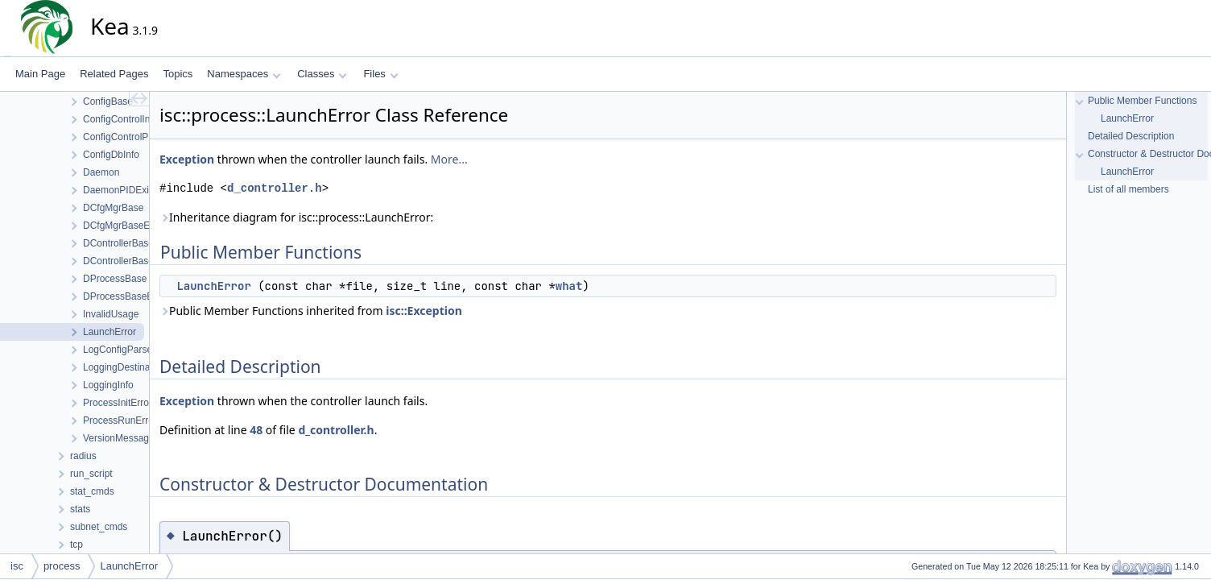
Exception (186, 159)
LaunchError (213, 286)
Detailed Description (1131, 136)
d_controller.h (274, 188)
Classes (322, 74)
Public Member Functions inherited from (310, 310)
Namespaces (243, 74)
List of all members (1128, 189)
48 (256, 429)
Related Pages (114, 74)
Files (380, 74)
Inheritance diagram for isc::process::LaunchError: (296, 217)
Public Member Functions (1142, 100)
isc (16, 566)
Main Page (40, 74)
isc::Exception (424, 310)
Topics (177, 74)
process (62, 566)
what (569, 286)
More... (449, 159)
